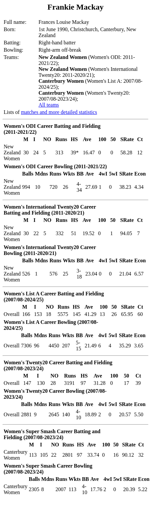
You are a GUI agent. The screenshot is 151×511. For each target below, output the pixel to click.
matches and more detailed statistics (59, 112)
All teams (49, 105)
